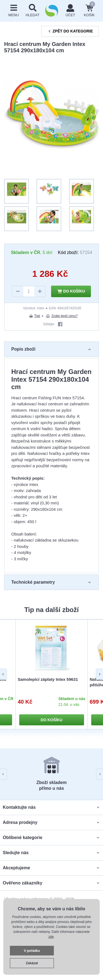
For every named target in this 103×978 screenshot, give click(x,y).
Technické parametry (51, 582)
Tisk (34, 316)
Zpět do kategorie (70, 31)
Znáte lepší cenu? (62, 316)
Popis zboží (51, 349)
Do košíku (71, 291)
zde (51, 937)
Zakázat (32, 963)
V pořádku (32, 951)
